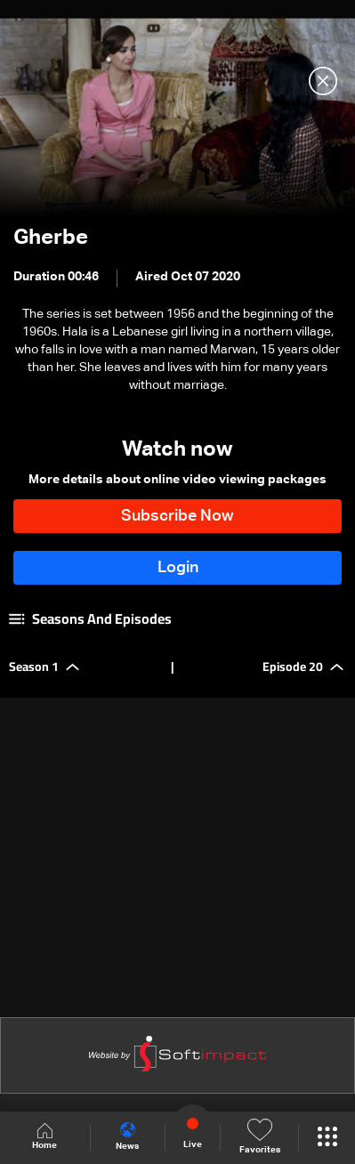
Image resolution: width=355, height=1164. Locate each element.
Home (44, 1137)
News (127, 1136)
